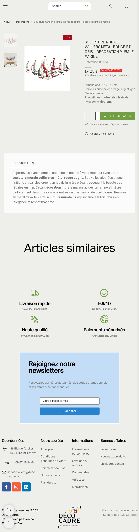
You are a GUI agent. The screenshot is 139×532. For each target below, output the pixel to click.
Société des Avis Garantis (120, 515)
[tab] (23, 163)
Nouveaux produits (113, 456)
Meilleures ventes (112, 464)
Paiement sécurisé (53, 468)
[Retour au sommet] (9, 523)
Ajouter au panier (117, 116)
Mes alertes (80, 487)
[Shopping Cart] (9, 510)
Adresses (78, 479)
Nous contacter (51, 475)
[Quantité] (90, 116)
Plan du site (48, 482)
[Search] (69, 6)
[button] (99, 133)
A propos (47, 449)
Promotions (108, 449)
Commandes (80, 472)
